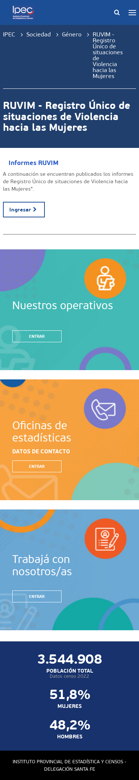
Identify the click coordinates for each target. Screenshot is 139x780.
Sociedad (38, 34)
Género (72, 34)
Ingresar (24, 209)
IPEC (9, 34)
